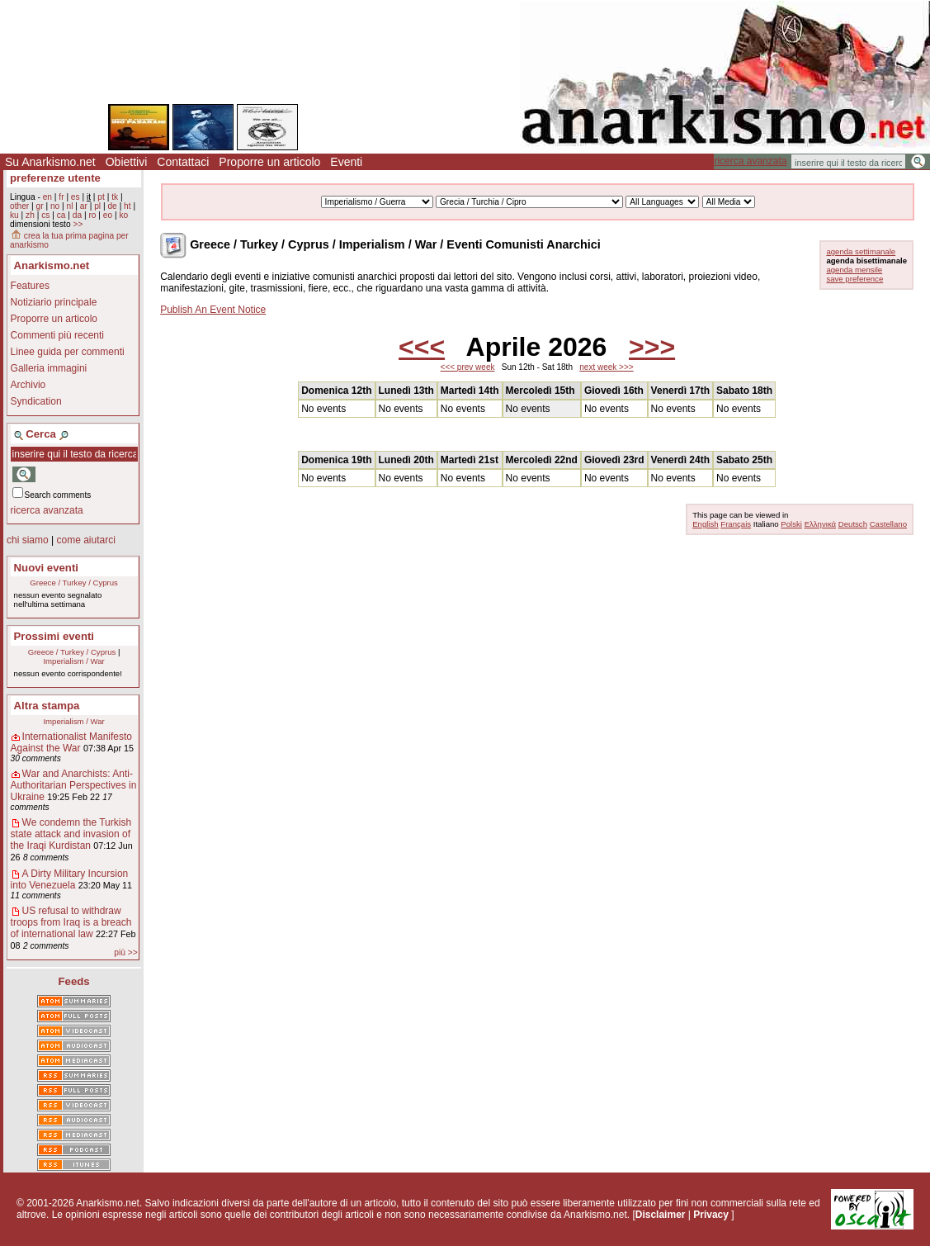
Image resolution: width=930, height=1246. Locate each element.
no (54, 206)
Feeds (74, 981)
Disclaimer (660, 1214)
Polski (791, 523)
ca (61, 215)
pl (97, 206)
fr (61, 196)
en (47, 196)
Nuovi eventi (46, 567)
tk (114, 196)
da (77, 215)
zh (30, 215)
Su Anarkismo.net (50, 161)
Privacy (711, 1214)
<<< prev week (468, 367)
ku (14, 215)
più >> (125, 952)
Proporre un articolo (269, 161)
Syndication (36, 401)
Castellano (888, 523)
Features (30, 285)
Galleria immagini (49, 368)
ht (127, 206)
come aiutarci (85, 540)
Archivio (28, 385)
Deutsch (852, 523)
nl (70, 206)
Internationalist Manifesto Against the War (71, 742)
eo (107, 215)
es (75, 196)
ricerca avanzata (750, 161)
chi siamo (28, 540)
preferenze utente (55, 178)
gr (40, 206)
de (111, 206)
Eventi (346, 161)
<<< (422, 347)
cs (45, 215)
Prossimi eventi (54, 636)
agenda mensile (854, 269)
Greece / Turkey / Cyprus (74, 582)
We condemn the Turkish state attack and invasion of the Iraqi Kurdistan (71, 834)
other (19, 206)
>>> (652, 347)
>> (78, 224)
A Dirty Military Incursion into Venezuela (70, 879)
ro (92, 215)
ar (83, 206)
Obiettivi (127, 161)
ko (123, 215)
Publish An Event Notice (213, 309)
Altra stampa (47, 705)
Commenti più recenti (57, 335)
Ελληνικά (820, 523)
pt (101, 196)
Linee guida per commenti (68, 352)
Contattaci (183, 161)
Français (735, 523)
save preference (854, 278)
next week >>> (606, 367)
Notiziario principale (54, 302)
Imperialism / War (73, 661)
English (705, 523)
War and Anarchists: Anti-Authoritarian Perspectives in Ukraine (74, 785)
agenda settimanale (860, 251)
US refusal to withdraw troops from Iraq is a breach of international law (71, 922)
